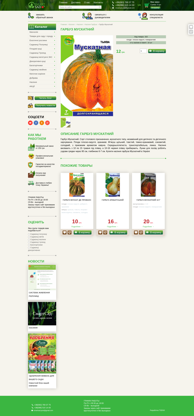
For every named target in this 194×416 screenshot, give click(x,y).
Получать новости (45, 105)
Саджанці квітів (36, 237)
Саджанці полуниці (37, 234)
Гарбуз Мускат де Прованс (77, 200)
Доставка (75, 2)
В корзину (158, 51)
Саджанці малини (37, 239)
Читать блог (45, 98)
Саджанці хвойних (38, 69)
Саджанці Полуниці (39, 44)
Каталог (72, 24)
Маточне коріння (37, 74)
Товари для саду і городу (41, 36)
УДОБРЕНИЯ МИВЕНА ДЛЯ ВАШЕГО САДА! (41, 377)
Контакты (98, 2)
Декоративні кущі (38, 61)
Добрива (34, 78)
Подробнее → (77, 227)
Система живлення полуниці (39, 294)
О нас (87, 2)
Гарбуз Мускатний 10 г (148, 200)
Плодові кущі (36, 49)
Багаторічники (36, 65)
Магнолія (34, 32)
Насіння (33, 82)
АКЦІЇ (32, 86)
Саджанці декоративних (34, 248)
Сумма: (158, 5)
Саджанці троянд (36, 242)
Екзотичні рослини (38, 40)
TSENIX (162, 410)
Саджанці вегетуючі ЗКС (41, 57)
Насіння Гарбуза (91, 24)
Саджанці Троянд (38, 53)
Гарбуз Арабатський (113, 200)
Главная (63, 2)
